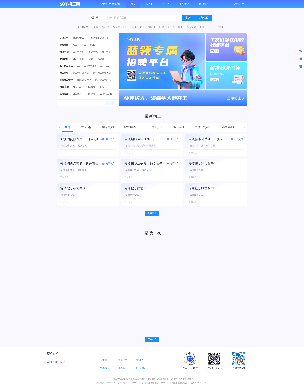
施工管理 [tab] (178, 127)
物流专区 (204, 4)
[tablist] (152, 127)
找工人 (166, 4)
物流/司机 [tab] (108, 127)
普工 (212, 27)
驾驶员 (106, 27)
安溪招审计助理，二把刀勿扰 (208, 139)
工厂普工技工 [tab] (154, 127)
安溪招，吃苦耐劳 (201, 188)
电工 (134, 27)
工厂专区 (184, 4)
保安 (180, 27)
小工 (126, 27)
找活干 (149, 4)
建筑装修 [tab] (86, 127)
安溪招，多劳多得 (73, 188)
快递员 (116, 27)
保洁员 (171, 27)
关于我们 (104, 360)
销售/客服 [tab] (228, 127)
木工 (142, 27)
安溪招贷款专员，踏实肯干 (143, 163)
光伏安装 (191, 27)
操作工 (222, 27)
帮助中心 (140, 360)
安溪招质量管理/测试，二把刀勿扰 (144, 139)
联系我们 (104, 368)
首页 (133, 4)
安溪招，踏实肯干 (201, 163)
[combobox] (96, 18)
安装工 (203, 27)
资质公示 (122, 360)
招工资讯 (122, 368)
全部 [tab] (67, 127)
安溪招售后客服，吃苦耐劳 (79, 163)
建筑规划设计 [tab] (203, 127)
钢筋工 (152, 27)
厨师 (161, 27)
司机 (96, 27)
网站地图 (140, 368)
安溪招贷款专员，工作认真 (79, 139)
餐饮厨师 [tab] (130, 127)
